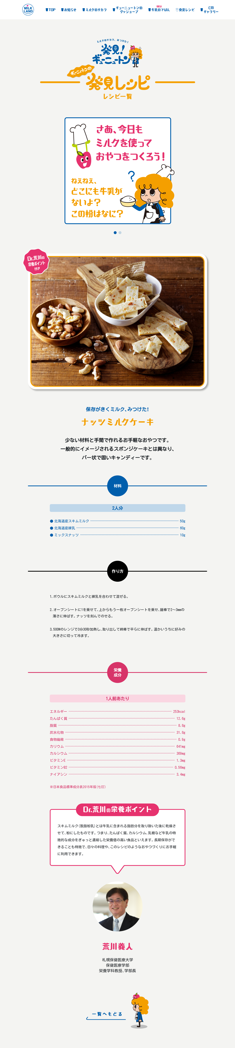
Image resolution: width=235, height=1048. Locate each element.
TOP (52, 10)
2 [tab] (120, 234)
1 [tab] (115, 234)
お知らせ (70, 10)
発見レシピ (187, 10)
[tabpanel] (117, 173)
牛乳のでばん (160, 10)
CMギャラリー (211, 10)
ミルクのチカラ (96, 10)
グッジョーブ (129, 10)
